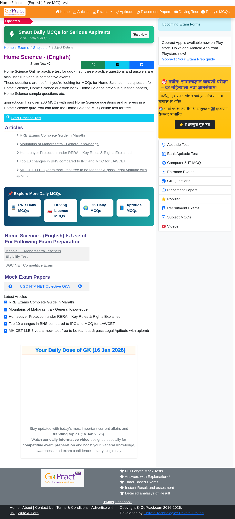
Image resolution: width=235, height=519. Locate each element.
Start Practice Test (26, 118)
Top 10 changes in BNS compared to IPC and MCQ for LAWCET (73, 161)
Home (62, 12)
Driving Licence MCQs (57, 210)
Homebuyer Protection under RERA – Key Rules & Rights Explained (76, 153)
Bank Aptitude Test (180, 154)
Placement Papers (153, 12)
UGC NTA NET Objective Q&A (45, 286)
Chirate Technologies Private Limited (174, 513)
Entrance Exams (178, 172)
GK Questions (176, 181)
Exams (23, 48)
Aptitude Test (175, 145)
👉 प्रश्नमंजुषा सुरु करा (195, 124)
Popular (171, 199)
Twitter (108, 502)
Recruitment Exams (180, 208)
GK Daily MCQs (94, 208)
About (27, 507)
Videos (170, 226)
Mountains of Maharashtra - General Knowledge (59, 144)
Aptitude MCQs (130, 208)
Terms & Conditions (72, 507)
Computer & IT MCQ (181, 163)
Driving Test (186, 12)
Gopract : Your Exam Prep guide (188, 59)
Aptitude (124, 12)
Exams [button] (101, 12)
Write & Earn (28, 513)
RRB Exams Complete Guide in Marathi (52, 135)
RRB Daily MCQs (23, 208)
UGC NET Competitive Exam (29, 265)
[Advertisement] (124, 256)
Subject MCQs (176, 217)
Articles (81, 12)
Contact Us (44, 507)
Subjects (40, 48)
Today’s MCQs (215, 12)
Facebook (123, 502)
